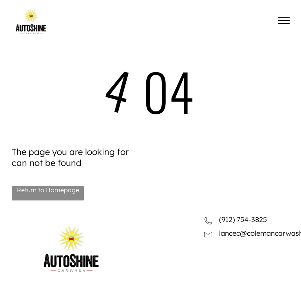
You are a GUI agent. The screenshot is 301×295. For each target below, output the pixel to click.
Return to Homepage (48, 190)
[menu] (284, 20)
